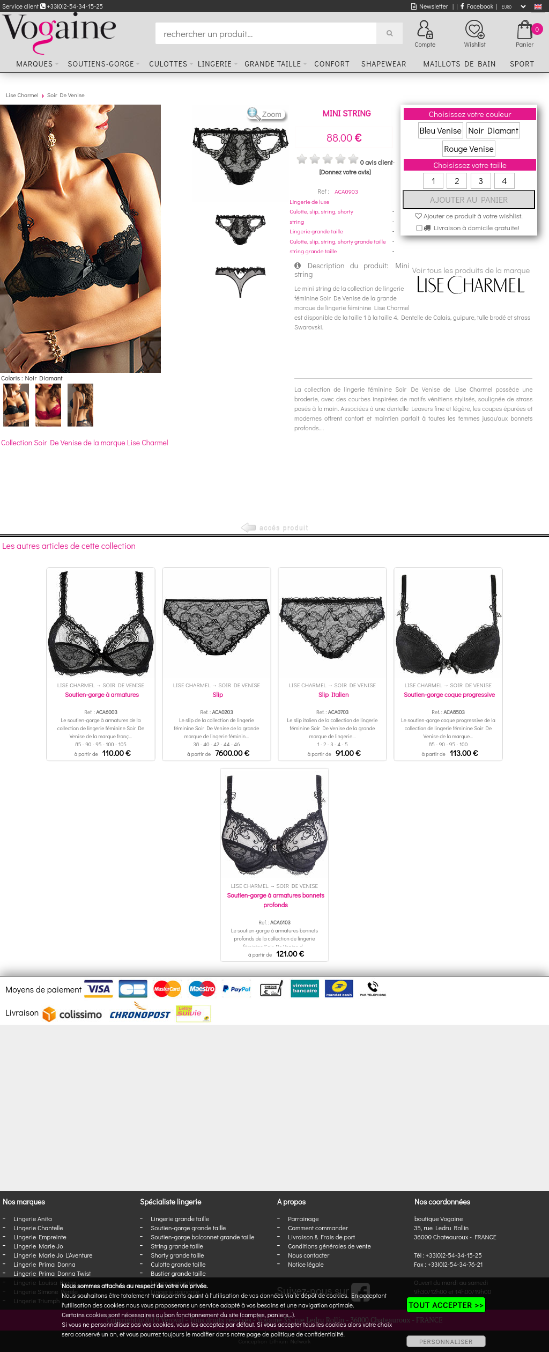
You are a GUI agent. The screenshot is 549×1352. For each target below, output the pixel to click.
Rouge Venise (469, 148)
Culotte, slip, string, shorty (321, 211)
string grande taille (313, 251)
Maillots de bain (459, 63)
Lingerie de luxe (309, 201)
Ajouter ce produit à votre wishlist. (469, 215)
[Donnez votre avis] (345, 171)
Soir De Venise (66, 95)
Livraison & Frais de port (321, 1236)
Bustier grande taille (178, 1273)
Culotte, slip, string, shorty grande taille (338, 241)
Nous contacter (308, 1255)
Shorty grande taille (177, 1255)
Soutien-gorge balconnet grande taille (202, 1236)
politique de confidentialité (307, 1333)
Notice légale (305, 1264)
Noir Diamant (493, 130)
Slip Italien (333, 694)
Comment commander (318, 1227)
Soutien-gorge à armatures (102, 694)
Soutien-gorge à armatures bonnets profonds (275, 900)
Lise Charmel (22, 95)
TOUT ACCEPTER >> (446, 1304)
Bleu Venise (441, 130)
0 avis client (376, 162)
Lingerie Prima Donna (44, 1264)
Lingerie (215, 63)
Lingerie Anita (32, 1218)
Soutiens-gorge (101, 63)
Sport (522, 63)
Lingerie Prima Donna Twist (52, 1273)
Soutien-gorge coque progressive (449, 694)
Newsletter (429, 6)
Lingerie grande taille (316, 231)
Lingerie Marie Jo (38, 1245)
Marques (34, 63)
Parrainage (303, 1218)
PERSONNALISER (446, 1341)
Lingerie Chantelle (38, 1227)
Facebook (477, 6)
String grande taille (177, 1245)
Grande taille (272, 63)
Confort (332, 63)
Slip (217, 694)
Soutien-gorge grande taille (188, 1227)
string (297, 221)
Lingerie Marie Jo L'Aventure (52, 1255)
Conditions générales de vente (329, 1245)
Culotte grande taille (178, 1264)
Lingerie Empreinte (39, 1236)
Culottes (168, 63)
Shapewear (384, 63)
